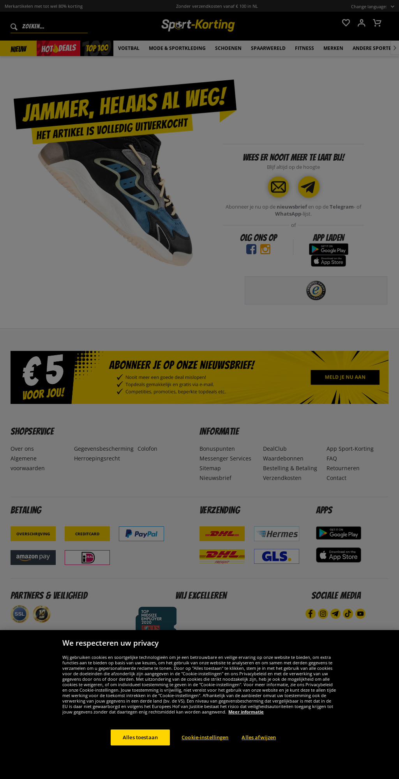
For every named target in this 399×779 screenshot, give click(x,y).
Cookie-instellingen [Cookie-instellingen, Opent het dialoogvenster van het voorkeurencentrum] (205, 749)
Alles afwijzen (259, 749)
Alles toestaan (140, 749)
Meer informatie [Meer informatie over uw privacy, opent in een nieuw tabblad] (246, 724)
